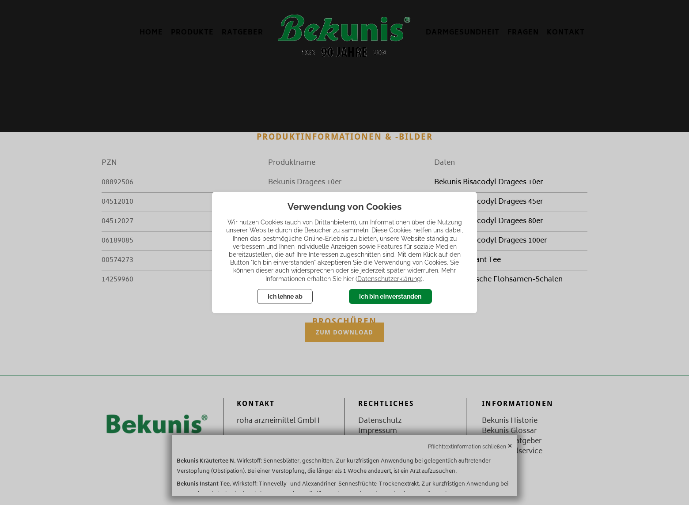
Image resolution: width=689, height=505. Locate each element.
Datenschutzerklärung (389, 278)
